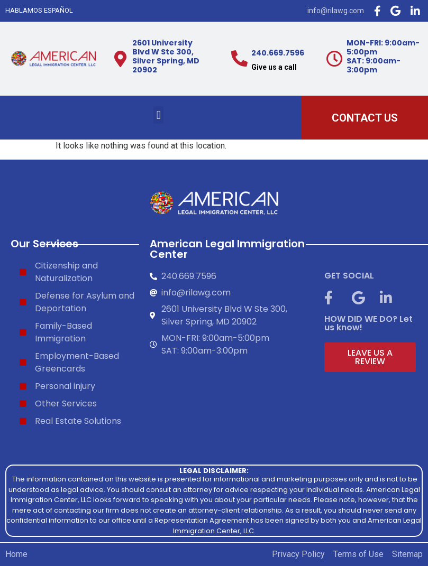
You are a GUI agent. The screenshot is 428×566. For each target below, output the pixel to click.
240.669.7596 (277, 53)
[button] (158, 115)
